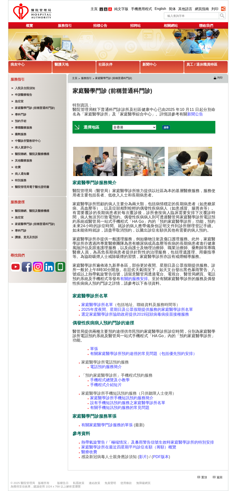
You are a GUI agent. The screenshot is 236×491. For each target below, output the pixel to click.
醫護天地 (61, 64)
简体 (172, 9)
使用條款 (126, 483)
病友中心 (18, 64)
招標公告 (100, 25)
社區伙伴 (105, 64)
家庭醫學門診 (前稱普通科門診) (113, 78)
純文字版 (121, 9)
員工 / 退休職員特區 (201, 64)
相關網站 (171, 25)
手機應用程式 (141, 9)
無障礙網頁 (143, 483)
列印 (214, 9)
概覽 (29, 25)
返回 (217, 477)
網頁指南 (202, 9)
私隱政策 (78, 483)
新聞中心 (149, 64)
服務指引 (65, 25)
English (160, 9)
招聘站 (135, 25)
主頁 (94, 9)
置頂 (202, 477)
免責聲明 (110, 483)
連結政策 (94, 483)
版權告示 (63, 483)
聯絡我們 (206, 25)
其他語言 (185, 9)
